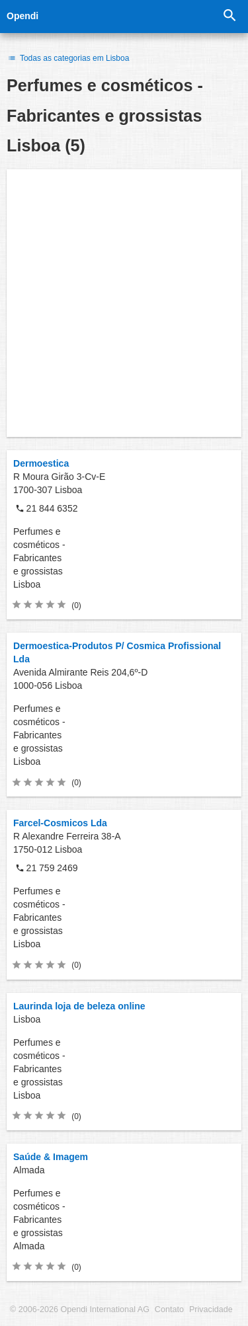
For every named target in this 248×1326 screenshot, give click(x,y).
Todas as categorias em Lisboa (68, 58)
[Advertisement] (124, 303)
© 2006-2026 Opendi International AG (79, 1309)
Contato (169, 1309)
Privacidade (211, 1309)
